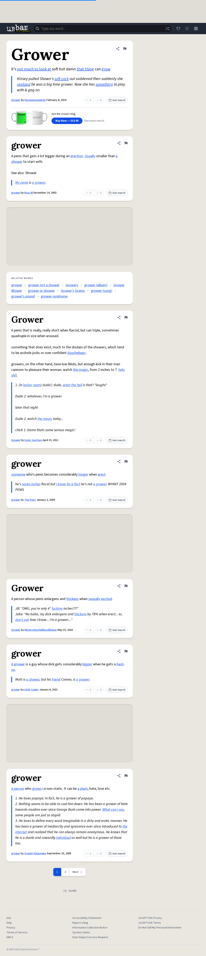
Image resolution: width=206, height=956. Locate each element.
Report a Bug (80, 923)
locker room (32, 385)
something (104, 84)
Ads (8, 918)
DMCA (9, 937)
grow (106, 69)
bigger (87, 664)
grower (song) (101, 290)
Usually (89, 156)
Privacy (10, 928)
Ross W (28, 193)
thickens (72, 598)
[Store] (178, 28)
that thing (85, 69)
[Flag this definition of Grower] (125, 48)
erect (102, 474)
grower (15, 193)
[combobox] (102, 29)
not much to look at (34, 69)
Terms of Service (16, 932)
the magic (80, 369)
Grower (15, 100)
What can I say (113, 809)
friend (56, 679)
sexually (94, 598)
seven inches (31, 484)
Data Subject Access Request (90, 937)
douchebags (76, 352)
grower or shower (41, 290)
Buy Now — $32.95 (67, 121)
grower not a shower (44, 285)
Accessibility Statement (86, 918)
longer (83, 474)
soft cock (62, 79)
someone (18, 474)
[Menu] (196, 28)
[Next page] (77, 872)
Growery (72, 285)
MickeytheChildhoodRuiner (41, 630)
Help (9, 923)
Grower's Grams (73, 290)
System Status (81, 932)
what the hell (72, 385)
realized (23, 84)
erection (76, 156)
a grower (38, 182)
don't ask (22, 619)
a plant (82, 788)
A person (17, 788)
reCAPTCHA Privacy (150, 918)
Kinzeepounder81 (35, 100)
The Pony (30, 500)
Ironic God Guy (33, 440)
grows (37, 788)
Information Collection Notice (89, 928)
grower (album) (95, 285)
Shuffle (70, 891)
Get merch (116, 100)
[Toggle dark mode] (187, 28)
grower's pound (23, 296)
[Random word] (167, 28)
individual (63, 837)
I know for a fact (68, 484)
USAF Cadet (31, 690)
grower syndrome (54, 296)
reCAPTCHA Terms (149, 923)
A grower (18, 664)
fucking (57, 608)
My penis (21, 182)
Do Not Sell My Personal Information (159, 928)
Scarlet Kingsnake (35, 853)
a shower (32, 679)
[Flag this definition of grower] (126, 143)
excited (106, 598)
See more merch (94, 121)
